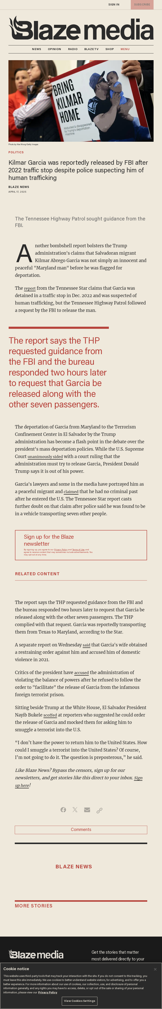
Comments (81, 831)
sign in (113, 4)
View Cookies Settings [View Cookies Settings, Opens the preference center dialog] (79, 1001)
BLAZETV (91, 49)
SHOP (109, 49)
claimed (72, 491)
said (87, 644)
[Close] (155, 969)
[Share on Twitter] (74, 810)
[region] (81, 986)
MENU (125, 49)
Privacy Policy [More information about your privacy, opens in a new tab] (47, 992)
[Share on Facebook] (61, 810)
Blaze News (18, 187)
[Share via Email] (87, 810)
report (30, 288)
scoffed (50, 715)
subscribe (141, 4)
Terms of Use (78, 550)
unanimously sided (47, 456)
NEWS (36, 49)
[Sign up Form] (118, 545)
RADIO (73, 49)
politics (16, 152)
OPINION (54, 49)
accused (82, 672)
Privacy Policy (61, 550)
